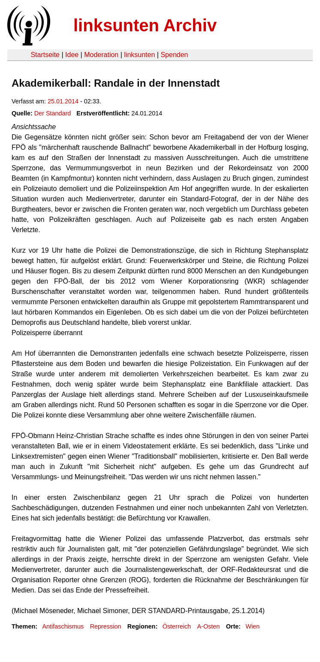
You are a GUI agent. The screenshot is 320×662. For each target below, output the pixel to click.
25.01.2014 (63, 101)
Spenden (174, 54)
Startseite (45, 54)
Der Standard (52, 113)
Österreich (177, 626)
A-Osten (208, 626)
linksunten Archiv (145, 25)
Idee (71, 54)
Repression (105, 626)
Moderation (101, 54)
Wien (253, 626)
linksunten (139, 54)
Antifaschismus (63, 626)
